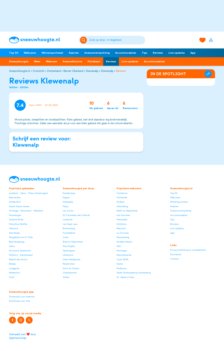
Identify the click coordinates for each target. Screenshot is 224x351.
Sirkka (66, 277)
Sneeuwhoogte (18, 61)
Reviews (158, 53)
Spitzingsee (69, 250)
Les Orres (68, 210)
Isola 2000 (122, 259)
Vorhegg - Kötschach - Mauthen (26, 210)
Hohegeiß (68, 201)
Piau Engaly (69, 246)
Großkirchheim (124, 241)
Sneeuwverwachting (97, 53)
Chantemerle (70, 272)
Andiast (120, 201)
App (193, 53)
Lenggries (14, 268)
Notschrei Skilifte (18, 224)
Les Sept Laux (70, 224)
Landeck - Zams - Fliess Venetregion (28, 193)
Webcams (30, 53)
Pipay (66, 206)
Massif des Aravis (18, 259)
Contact (174, 258)
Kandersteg (69, 193)
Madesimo (14, 272)
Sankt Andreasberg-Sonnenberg (134, 272)
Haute (120, 263)
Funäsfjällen (69, 232)
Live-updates (130, 61)
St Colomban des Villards (76, 215)
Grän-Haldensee (71, 259)
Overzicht (38, 71)
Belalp (12, 263)
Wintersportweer (52, 53)
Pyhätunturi (15, 201)
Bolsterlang (69, 228)
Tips (144, 53)
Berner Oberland (73, 71)
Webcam (51, 61)
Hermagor (122, 250)
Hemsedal (122, 219)
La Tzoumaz (123, 232)
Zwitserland (54, 71)
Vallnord (13, 228)
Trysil (11, 277)
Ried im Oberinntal (73, 241)
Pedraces (122, 268)
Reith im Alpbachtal (127, 210)
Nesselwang (123, 237)
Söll (119, 246)
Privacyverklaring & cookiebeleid (188, 249)
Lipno (12, 246)
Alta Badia (14, 232)
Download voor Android (21, 296)
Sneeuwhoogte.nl (19, 71)
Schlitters (122, 224)
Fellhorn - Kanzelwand (20, 254)
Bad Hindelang (16, 241)
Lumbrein (68, 219)
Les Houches (123, 215)
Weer (37, 61)
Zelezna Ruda (16, 219)
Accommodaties (125, 53)
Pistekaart (94, 61)
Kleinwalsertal (124, 254)
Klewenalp (92, 71)
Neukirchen (69, 263)
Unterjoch (68, 254)
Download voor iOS (19, 300)
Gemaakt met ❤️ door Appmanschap (22, 336)
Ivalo (66, 237)
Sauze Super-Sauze (19, 206)
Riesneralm (15, 197)
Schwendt (122, 197)
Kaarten (74, 53)
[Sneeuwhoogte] (42, 40)
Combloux (122, 193)
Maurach (121, 228)
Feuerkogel (15, 215)
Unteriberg (122, 206)
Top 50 (13, 53)
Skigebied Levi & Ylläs (21, 237)
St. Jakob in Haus (125, 277)
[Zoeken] (116, 40)
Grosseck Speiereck (20, 250)
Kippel (66, 197)
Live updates (176, 53)
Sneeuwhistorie (72, 61)
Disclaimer (175, 254)
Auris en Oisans (71, 268)
